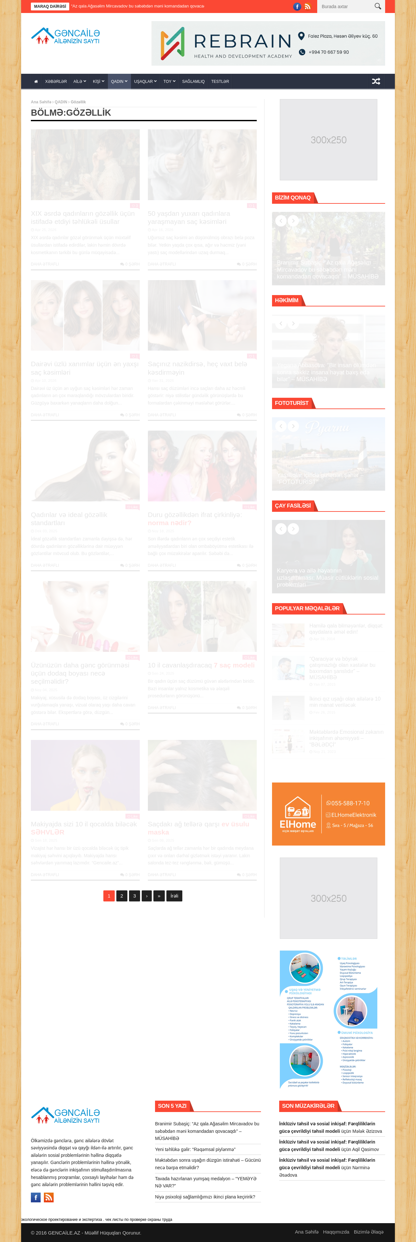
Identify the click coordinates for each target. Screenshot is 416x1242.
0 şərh (130, 264)
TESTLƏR (220, 81)
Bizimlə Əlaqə (369, 1232)
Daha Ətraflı (45, 264)
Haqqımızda (336, 1232)
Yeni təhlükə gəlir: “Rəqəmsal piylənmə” (195, 1149)
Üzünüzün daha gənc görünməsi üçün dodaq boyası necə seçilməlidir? (80, 673)
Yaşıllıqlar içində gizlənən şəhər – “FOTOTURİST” (320, 478)
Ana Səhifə (41, 102)
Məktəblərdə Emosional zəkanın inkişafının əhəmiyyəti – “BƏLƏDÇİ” (346, 738)
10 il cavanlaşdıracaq (201, 665)
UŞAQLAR (143, 81)
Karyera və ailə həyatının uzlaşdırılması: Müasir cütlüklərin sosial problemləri (327, 577)
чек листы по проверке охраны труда (138, 1219)
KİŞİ (96, 81)
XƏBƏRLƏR (56, 81)
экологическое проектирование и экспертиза (61, 1219)
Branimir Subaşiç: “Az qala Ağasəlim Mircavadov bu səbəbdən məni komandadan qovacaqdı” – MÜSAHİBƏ (151, 6)
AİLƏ (77, 81)
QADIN (117, 81)
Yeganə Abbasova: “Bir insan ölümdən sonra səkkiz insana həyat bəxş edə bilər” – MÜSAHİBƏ (326, 372)
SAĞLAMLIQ (193, 81)
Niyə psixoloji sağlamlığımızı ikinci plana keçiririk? (205, 1196)
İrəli (174, 896)
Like (132, 507)
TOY (167, 81)
